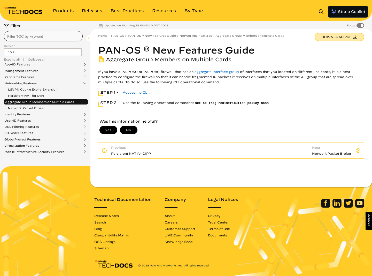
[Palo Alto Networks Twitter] (349, 206)
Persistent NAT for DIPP (26, 95)
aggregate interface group (217, 72)
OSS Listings (104, 241)
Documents (217, 235)
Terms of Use (219, 228)
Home (102, 35)
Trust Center (218, 222)
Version (9, 46)
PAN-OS (117, 35)
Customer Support (180, 228)
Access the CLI (136, 92)
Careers (171, 222)
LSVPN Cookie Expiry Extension (32, 89)
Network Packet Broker (26, 108)
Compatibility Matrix (111, 235)
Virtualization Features (21, 145)
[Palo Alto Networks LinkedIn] (337, 206)
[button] (369, 221)
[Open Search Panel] (323, 11)
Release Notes (106, 216)
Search (100, 222)
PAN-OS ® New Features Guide (152, 35)
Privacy (214, 216)
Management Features (21, 70)
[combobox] (43, 36)
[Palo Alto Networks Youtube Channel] (359, 206)
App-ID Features (17, 64)
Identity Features (17, 114)
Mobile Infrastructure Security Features (34, 151)
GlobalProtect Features (22, 139)
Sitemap (101, 248)
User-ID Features (17, 120)
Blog (98, 228)
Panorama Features (19, 77)
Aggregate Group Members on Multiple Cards (39, 101)
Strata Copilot (348, 12)
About (170, 216)
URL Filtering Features (21, 126)
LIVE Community (179, 235)
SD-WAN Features (18, 133)
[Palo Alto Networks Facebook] (326, 206)
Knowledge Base (179, 241)
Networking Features (20, 83)
